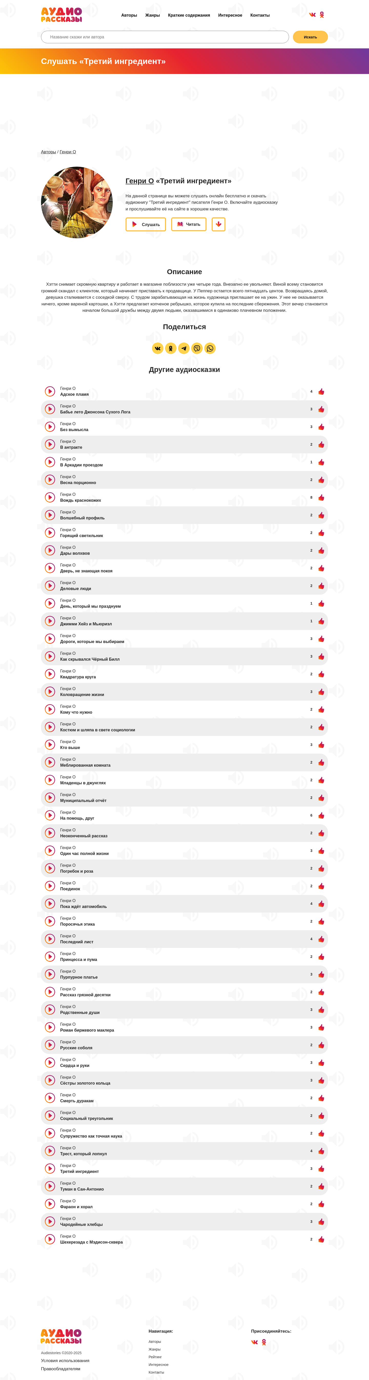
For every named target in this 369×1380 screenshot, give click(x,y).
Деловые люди (75, 588)
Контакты (260, 15)
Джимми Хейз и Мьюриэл (86, 624)
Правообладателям (60, 1368)
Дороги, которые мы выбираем (92, 641)
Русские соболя (76, 1048)
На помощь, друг (77, 818)
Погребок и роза (76, 871)
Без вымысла (74, 429)
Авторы (129, 15)
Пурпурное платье (79, 977)
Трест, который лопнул (83, 1154)
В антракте (71, 447)
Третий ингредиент (79, 1171)
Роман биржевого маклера (87, 1030)
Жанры (152, 15)
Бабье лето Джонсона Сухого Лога (95, 412)
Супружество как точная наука (91, 1136)
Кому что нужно (76, 712)
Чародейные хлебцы (81, 1224)
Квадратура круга (78, 677)
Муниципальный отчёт (83, 800)
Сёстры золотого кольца (85, 1083)
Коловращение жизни (82, 694)
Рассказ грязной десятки (85, 995)
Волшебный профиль (82, 518)
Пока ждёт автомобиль (83, 906)
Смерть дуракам (77, 1101)
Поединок (70, 889)
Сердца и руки (74, 1065)
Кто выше (70, 747)
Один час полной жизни (84, 853)
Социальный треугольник (86, 1118)
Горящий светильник (81, 535)
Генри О (68, 151)
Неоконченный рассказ (83, 836)
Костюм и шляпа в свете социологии (97, 730)
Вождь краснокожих (80, 500)
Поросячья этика (77, 924)
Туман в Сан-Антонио (82, 1189)
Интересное (230, 15)
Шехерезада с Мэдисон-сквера (91, 1242)
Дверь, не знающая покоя (86, 571)
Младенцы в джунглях (83, 783)
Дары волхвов (75, 553)
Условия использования (65, 1360)
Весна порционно (78, 482)
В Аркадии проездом (81, 465)
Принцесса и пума (78, 959)
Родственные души (80, 1012)
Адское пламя (74, 394)
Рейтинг (155, 1357)
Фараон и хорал (76, 1207)
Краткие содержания (189, 15)
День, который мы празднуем (90, 606)
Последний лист (76, 942)
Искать (310, 37)
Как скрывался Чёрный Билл (90, 659)
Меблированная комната (85, 765)
